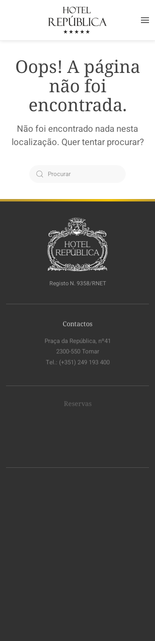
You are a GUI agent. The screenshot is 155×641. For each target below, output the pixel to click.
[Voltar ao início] (77, 20)
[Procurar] (77, 174)
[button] (145, 20)
